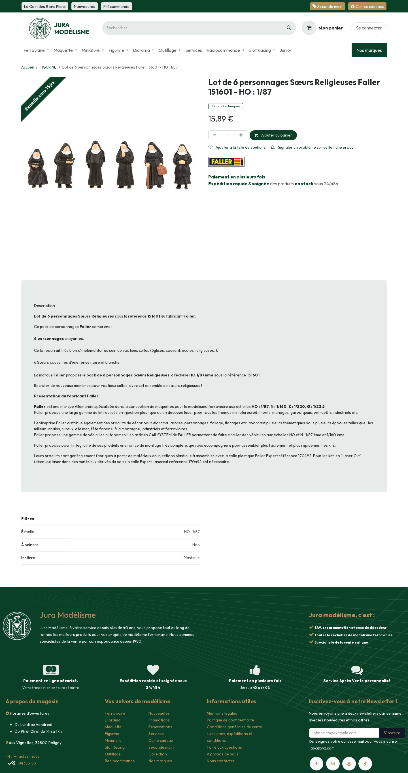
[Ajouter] (241, 135)
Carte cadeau (160, 740)
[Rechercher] (289, 28)
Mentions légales (222, 713)
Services (156, 733)
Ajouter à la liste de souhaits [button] (237, 147)
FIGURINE (48, 67)
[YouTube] (349, 763)
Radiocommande (120, 760)
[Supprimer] (214, 135)
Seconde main (161, 747)
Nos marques (369, 50)
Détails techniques (226, 106)
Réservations (160, 726)
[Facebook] (316, 763)
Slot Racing (115, 747)
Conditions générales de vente (234, 726)
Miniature (113, 740)
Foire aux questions (224, 747)
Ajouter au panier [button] (273, 135)
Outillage (113, 754)
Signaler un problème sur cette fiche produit (313, 147)
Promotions (159, 720)
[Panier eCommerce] (322, 28)
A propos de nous (223, 754)
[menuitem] (36, 50)
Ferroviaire (115, 713)
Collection (157, 754)
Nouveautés (159, 713)
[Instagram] (333, 763)
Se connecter (369, 28)
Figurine (112, 733)
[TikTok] (365, 763)
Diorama (112, 720)
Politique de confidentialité (230, 720)
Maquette (113, 726)
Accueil (27, 67)
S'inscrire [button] (392, 732)
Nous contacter (221, 760)
